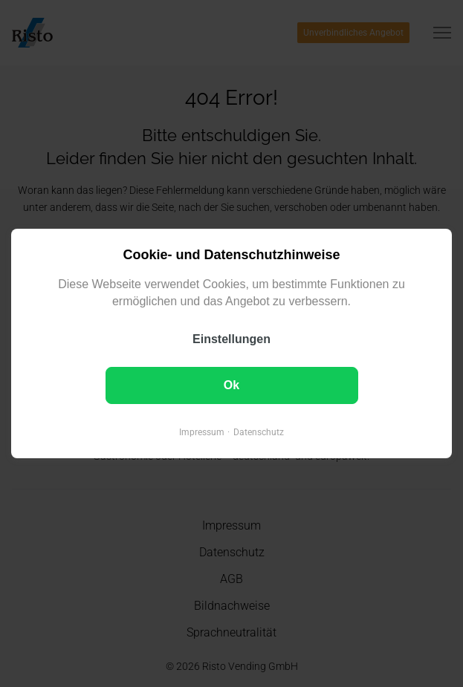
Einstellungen (231, 339)
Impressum (201, 432)
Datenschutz (258, 432)
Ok (231, 385)
